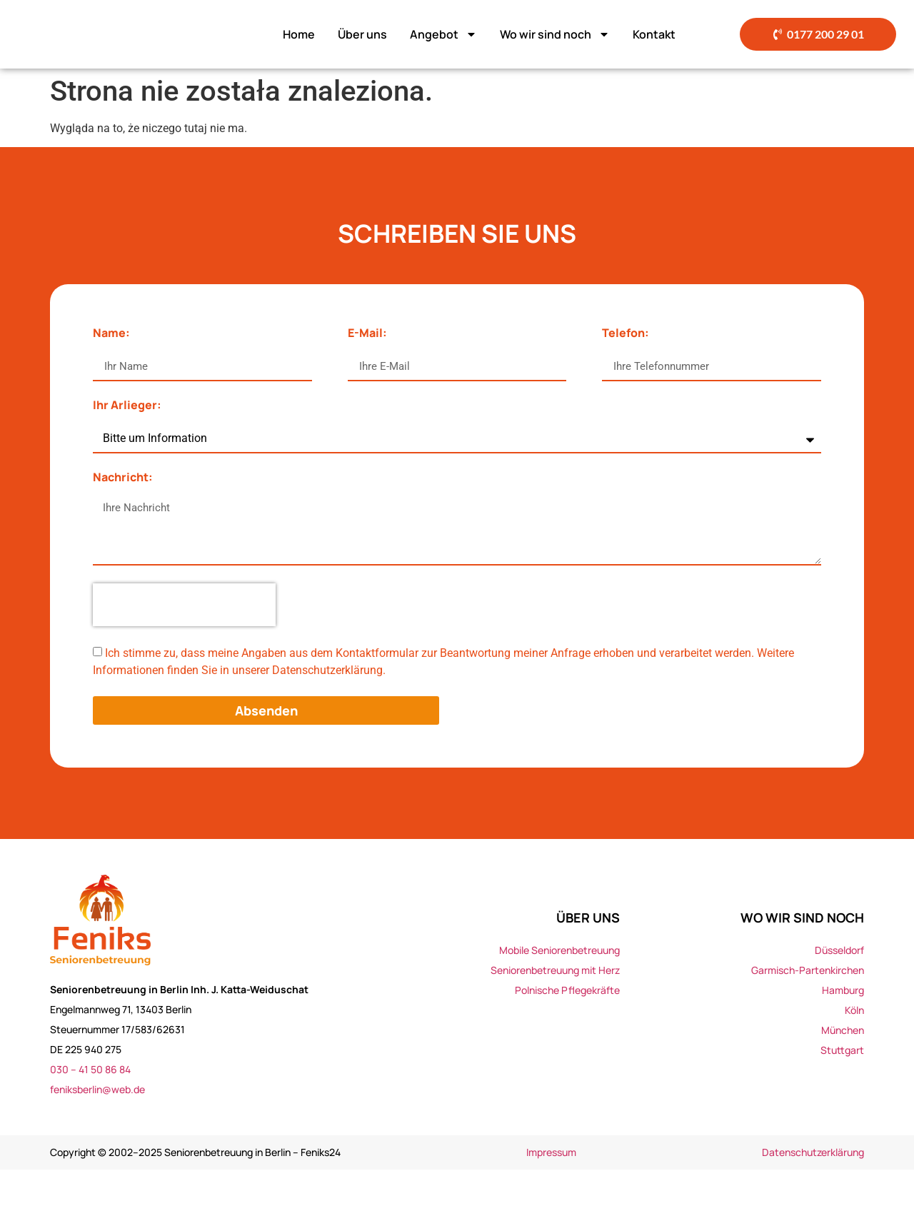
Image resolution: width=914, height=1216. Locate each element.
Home (299, 57)
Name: (111, 380)
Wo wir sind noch (555, 57)
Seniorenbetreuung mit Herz (555, 1015)
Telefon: (625, 380)
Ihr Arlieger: (127, 452)
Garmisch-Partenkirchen (807, 1015)
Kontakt (654, 57)
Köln (854, 1055)
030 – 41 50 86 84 (90, 1115)
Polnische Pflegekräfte (567, 1035)
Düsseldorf (839, 996)
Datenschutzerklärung (813, 1198)
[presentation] (184, 651)
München (842, 1075)
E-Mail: (367, 380)
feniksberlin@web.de (97, 1135)
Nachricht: (123, 524)
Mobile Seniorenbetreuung (559, 996)
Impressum (551, 1198)
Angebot (443, 57)
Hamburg (843, 1035)
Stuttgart (842, 1095)
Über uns (362, 57)
